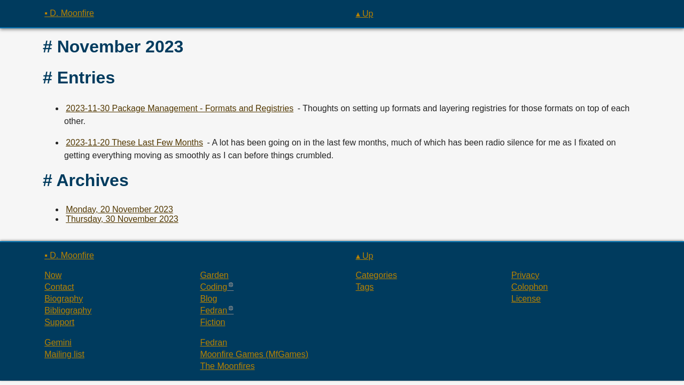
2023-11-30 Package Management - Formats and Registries (179, 108)
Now (52, 275)
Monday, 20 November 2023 (119, 209)
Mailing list (64, 354)
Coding (213, 286)
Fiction (212, 322)
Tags (365, 286)
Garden (214, 275)
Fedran (213, 310)
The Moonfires (227, 366)
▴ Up (365, 13)
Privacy (525, 275)
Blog (208, 298)
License (526, 298)
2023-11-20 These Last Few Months (134, 142)
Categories (376, 275)
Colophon (529, 286)
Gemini (58, 342)
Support (59, 322)
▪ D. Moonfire (69, 13)
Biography (63, 298)
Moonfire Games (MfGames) (254, 354)
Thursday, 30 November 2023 (122, 219)
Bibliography (67, 310)
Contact (59, 286)
